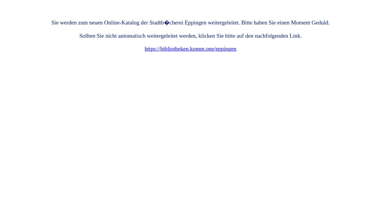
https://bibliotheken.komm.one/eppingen (190, 49)
